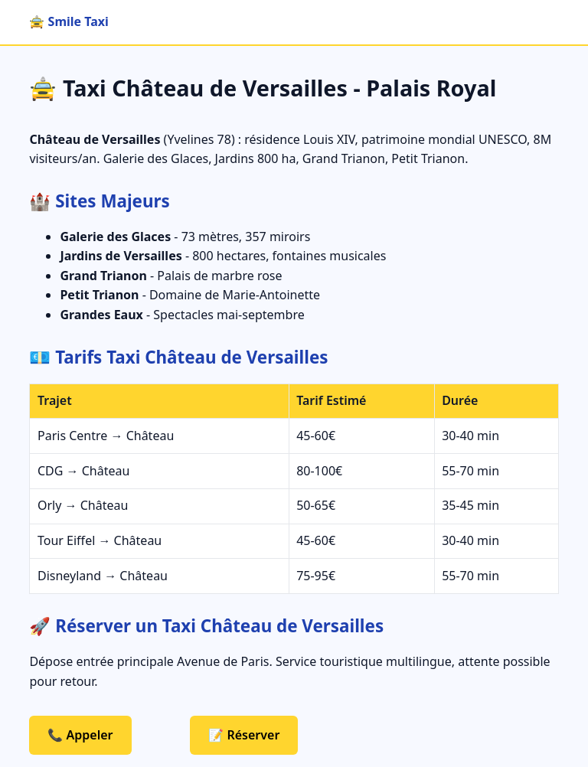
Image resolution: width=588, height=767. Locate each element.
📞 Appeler (80, 734)
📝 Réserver (243, 734)
